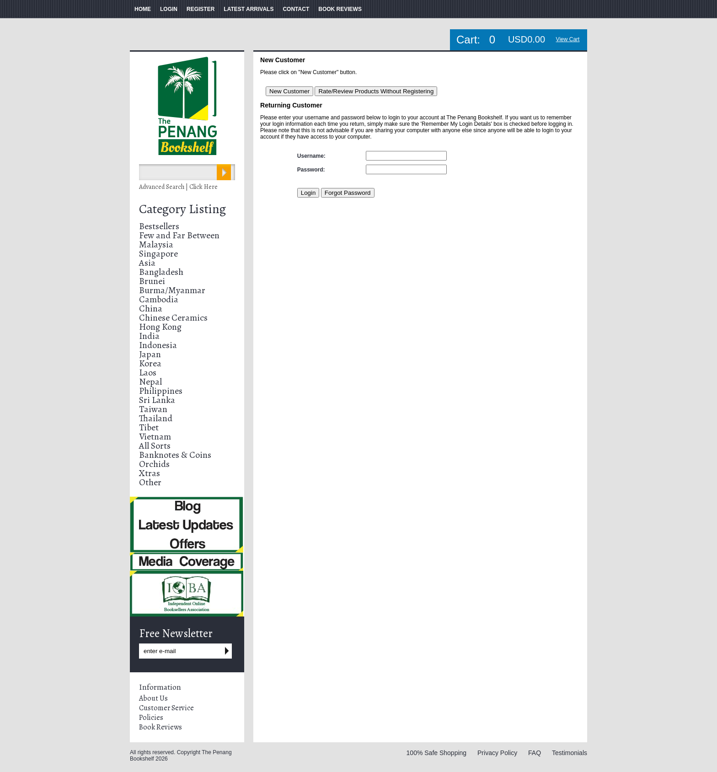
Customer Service (166, 708)
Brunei (152, 281)
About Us (153, 698)
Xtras (149, 473)
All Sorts (155, 446)
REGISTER (200, 9)
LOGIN (168, 9)
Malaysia (156, 244)
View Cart (568, 39)
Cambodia (158, 299)
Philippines (160, 391)
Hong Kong (160, 327)
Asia (147, 263)
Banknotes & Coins (175, 455)
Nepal (150, 381)
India (149, 336)
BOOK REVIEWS (340, 9)
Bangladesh (161, 272)
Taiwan (153, 409)
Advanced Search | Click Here (178, 186)
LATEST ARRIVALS (248, 9)
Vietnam (155, 436)
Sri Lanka (157, 400)
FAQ (534, 752)
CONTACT (296, 9)
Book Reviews (160, 727)
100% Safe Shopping (437, 752)
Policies (151, 718)
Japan (150, 354)
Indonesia (158, 345)
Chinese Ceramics (173, 317)
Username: (311, 156)
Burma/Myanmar (172, 290)
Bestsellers (159, 226)
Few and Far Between (179, 235)
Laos (147, 372)
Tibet (149, 427)
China (150, 308)
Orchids (154, 464)
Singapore (158, 253)
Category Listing (182, 209)
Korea (150, 363)
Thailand (155, 418)
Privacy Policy (497, 752)
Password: (311, 169)
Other (150, 482)
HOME (142, 9)
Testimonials (569, 752)
